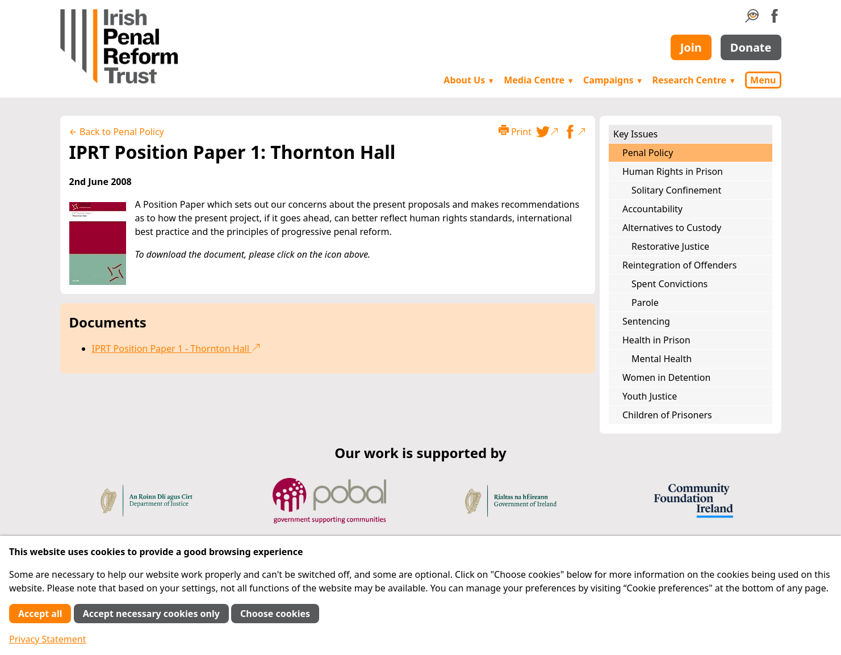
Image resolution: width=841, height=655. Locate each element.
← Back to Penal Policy (116, 131)
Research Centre (694, 80)
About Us (469, 80)
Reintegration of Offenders (679, 265)
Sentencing (646, 321)
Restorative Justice (670, 246)
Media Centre (539, 80)
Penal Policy (647, 152)
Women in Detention (666, 377)
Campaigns (613, 80)
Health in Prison (656, 340)
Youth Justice (649, 396)
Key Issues (635, 134)
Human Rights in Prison (672, 171)
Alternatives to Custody (671, 227)
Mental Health (661, 358)
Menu (763, 80)
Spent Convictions (669, 284)
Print (515, 131)
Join (691, 47)
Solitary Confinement (676, 190)
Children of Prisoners (667, 415)
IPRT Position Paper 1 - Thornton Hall (176, 348)
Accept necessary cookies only (151, 613)
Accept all (40, 613)
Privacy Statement (47, 639)
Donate (751, 47)
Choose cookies (275, 613)
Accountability (652, 209)
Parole (645, 302)
